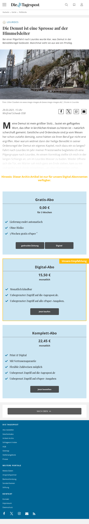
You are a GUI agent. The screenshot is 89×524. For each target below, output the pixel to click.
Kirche (14, 12)
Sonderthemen (9, 483)
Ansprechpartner (10, 475)
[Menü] (5, 5)
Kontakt (6, 499)
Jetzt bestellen (44, 389)
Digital (59, 245)
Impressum (7, 503)
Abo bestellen (8, 430)
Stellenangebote (9, 455)
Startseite (6, 12)
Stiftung (6, 487)
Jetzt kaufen (44, 311)
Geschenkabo (8, 434)
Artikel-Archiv (8, 438)
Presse (5, 459)
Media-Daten (8, 470)
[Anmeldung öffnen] (82, 5)
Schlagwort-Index (10, 442)
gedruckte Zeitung (30, 245)
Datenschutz (8, 507)
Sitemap (6, 451)
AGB (4, 446)
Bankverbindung (9, 479)
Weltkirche (23, 12)
